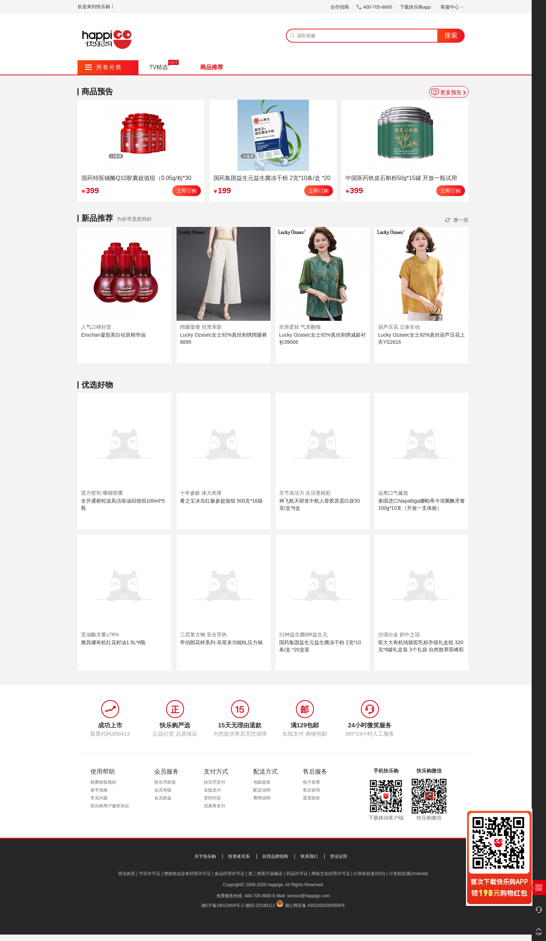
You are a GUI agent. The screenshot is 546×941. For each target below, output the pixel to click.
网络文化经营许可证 (330, 873)
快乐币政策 (165, 782)
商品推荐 (211, 67)
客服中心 (453, 7)
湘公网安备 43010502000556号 (315, 905)
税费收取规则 (103, 782)
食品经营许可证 (230, 873)
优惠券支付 (214, 805)
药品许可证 (297, 873)
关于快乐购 (205, 856)
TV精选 (158, 67)
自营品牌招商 (275, 856)
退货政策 (311, 797)
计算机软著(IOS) (369, 873)
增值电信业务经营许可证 (187, 873)
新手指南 (99, 790)
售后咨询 (311, 790)
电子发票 (311, 782)
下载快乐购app (415, 7)
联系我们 (309, 856)
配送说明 (261, 790)
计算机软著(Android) (408, 873)
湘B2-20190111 (260, 905)
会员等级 (162, 790)
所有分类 (103, 67)
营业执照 (126, 873)
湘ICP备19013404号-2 (222, 905)
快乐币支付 (214, 782)
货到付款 (212, 797)
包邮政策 (261, 782)
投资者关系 (239, 856)
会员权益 (162, 797)
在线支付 (212, 790)
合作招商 (339, 7)
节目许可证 (149, 873)
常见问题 (99, 797)
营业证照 (338, 856)
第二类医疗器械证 (265, 873)
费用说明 (261, 797)
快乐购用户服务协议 (109, 805)
